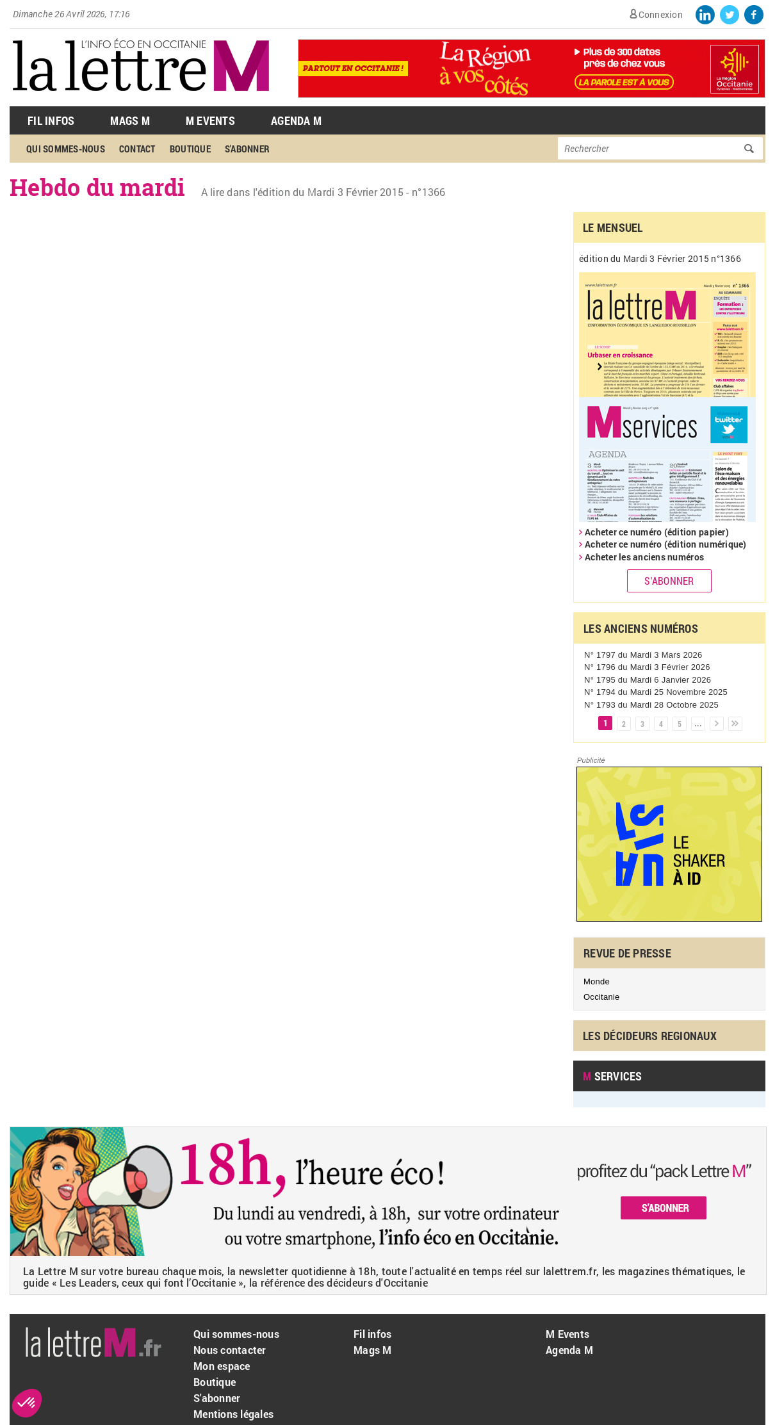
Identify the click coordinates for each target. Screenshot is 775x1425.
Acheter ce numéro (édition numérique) (666, 544)
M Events (210, 120)
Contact (137, 148)
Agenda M (296, 120)
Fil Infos (51, 120)
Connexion (661, 14)
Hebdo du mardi (98, 187)
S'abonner (247, 148)
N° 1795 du (647, 680)
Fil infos (372, 1333)
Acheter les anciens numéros (644, 557)
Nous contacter (229, 1349)
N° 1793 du (651, 705)
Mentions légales (233, 1414)
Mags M (130, 120)
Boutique (190, 148)
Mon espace (221, 1365)
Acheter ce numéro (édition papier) (657, 532)
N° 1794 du (656, 692)
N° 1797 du (643, 655)
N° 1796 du (647, 667)
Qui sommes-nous (65, 148)
